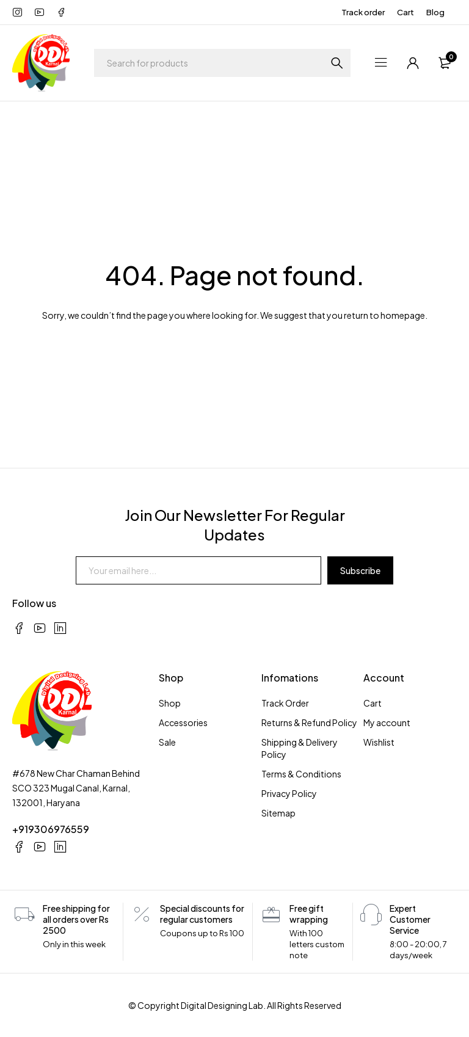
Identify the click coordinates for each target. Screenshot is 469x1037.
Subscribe (360, 570)
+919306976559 (50, 829)
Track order (363, 12)
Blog (435, 12)
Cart (405, 12)
